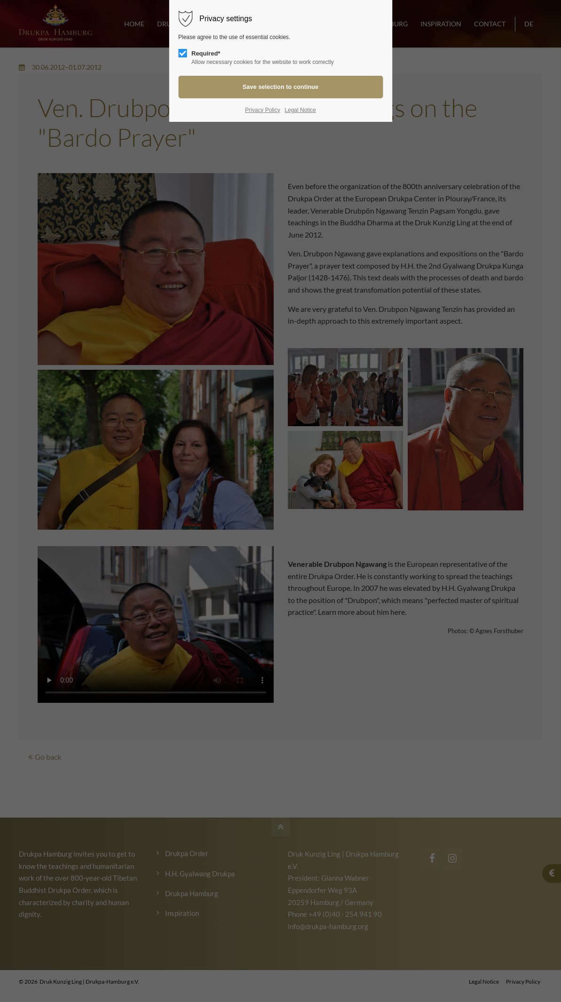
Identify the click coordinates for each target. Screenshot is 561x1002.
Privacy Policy (262, 110)
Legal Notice (300, 110)
